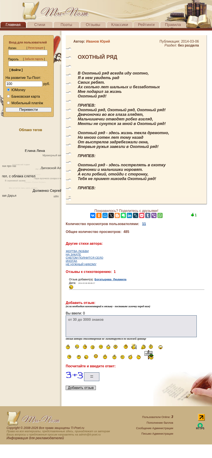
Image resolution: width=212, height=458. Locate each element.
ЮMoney (16, 90)
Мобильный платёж (25, 103)
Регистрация (35, 47)
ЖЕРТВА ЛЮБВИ (77, 251)
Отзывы (93, 25)
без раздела (188, 45)
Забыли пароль (33, 59)
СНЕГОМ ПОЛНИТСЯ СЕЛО (84, 257)
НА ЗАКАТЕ (73, 254)
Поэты (66, 25)
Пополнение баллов (160, 422)
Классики (119, 25)
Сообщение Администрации (154, 428)
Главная (13, 25)
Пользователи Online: (157, 417)
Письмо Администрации (157, 433)
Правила (173, 25)
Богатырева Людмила (110, 279)
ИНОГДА (71, 261)
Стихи (39, 25)
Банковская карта (23, 96)
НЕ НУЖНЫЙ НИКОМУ (81, 264)
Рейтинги (146, 25)
